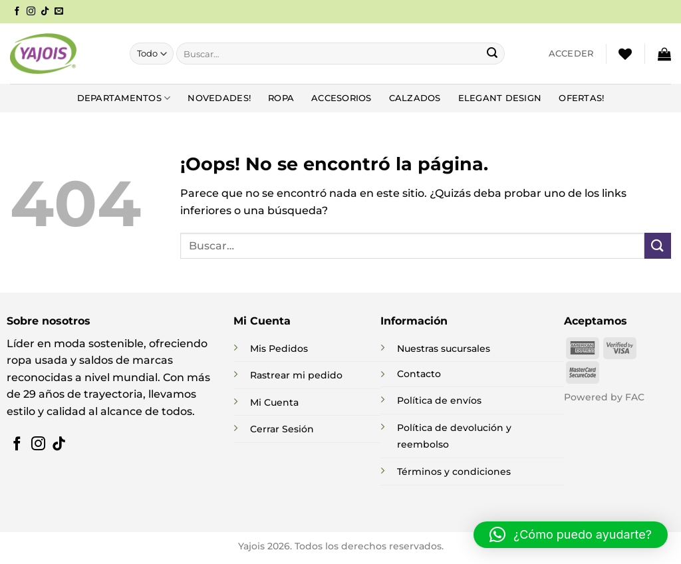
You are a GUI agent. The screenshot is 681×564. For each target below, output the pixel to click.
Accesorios (341, 98)
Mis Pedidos (279, 348)
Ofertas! (581, 98)
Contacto (419, 374)
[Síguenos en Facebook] (17, 12)
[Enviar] (492, 54)
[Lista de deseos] (625, 54)
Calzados (415, 98)
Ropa (281, 98)
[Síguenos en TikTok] (45, 12)
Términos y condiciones (454, 472)
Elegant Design (500, 98)
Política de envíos (439, 400)
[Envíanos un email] (59, 12)
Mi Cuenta (274, 402)
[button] (571, 54)
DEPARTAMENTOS (124, 98)
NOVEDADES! (219, 98)
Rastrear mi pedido (296, 375)
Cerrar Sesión (282, 429)
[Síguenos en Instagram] (31, 12)
